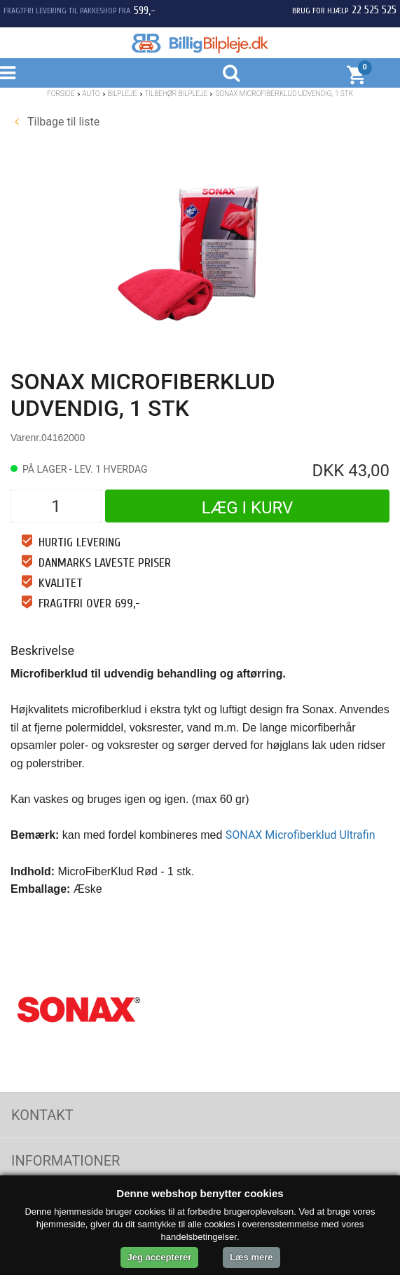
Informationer (65, 1160)
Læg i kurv (248, 508)
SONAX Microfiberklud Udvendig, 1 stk (284, 93)
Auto (91, 93)
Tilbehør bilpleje (176, 93)
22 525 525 (374, 10)
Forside (61, 93)
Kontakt (42, 1115)
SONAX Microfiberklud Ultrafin (300, 835)
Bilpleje (122, 93)
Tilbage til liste (57, 121)
